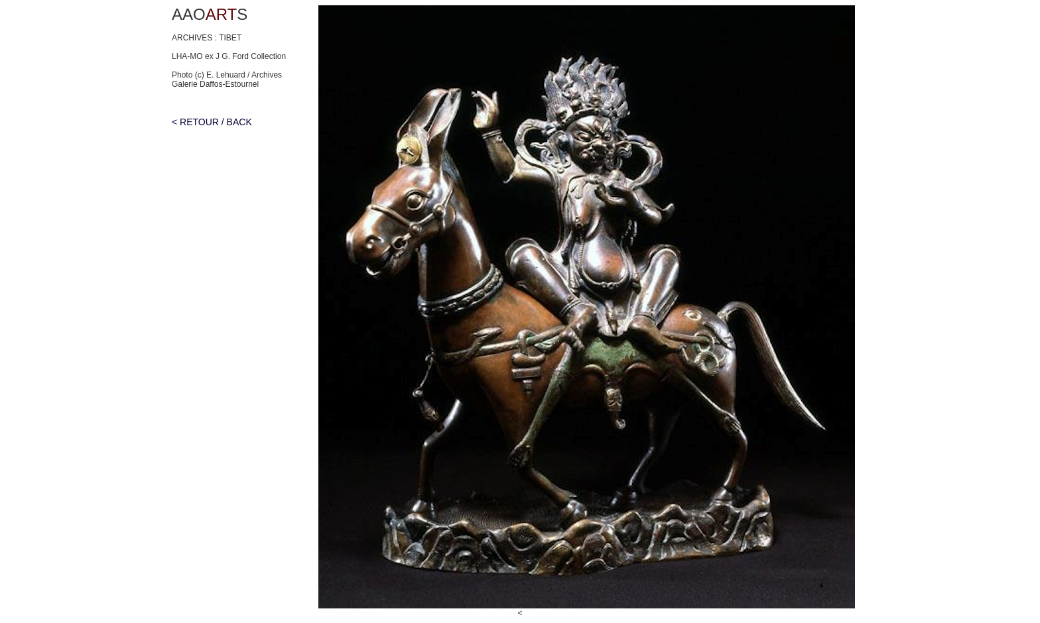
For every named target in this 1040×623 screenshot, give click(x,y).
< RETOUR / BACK (212, 122)
